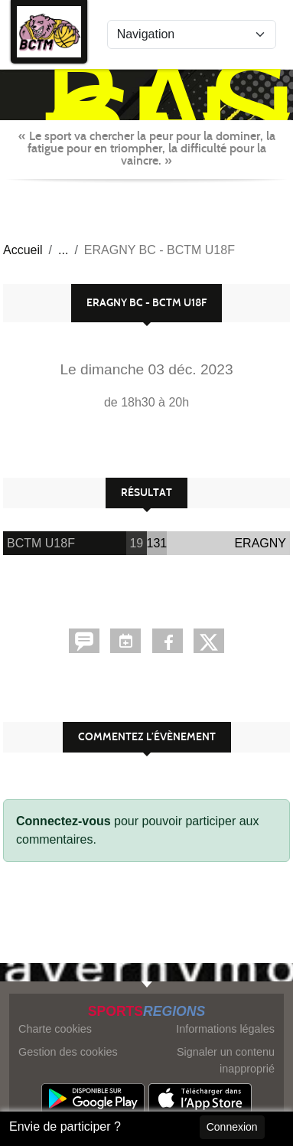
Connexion (232, 1127)
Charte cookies (55, 1029)
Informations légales (225, 1029)
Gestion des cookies (68, 1052)
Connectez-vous (63, 821)
